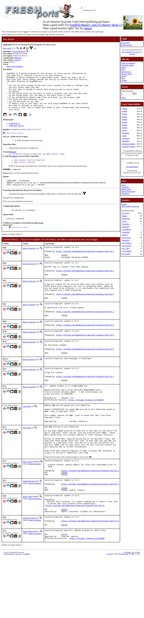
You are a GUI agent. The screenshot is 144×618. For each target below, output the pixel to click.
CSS (133, 613)
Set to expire (126, 238)
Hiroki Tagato (27, 549)
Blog (123, 78)
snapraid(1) (14, 132)
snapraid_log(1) (16, 134)
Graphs (124, 204)
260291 (64, 565)
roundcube (125, 133)
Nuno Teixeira (28, 508)
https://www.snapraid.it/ (15, 67)
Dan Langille (124, 615)
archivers (17, 60)
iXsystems (136, 52)
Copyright (110, 615)
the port (13, 162)
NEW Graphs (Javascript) (130, 206)
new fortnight (126, 251)
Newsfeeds (125, 194)
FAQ (123, 70)
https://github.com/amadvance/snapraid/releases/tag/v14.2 (85, 316)
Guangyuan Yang (29, 531)
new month (126, 254)
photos (88, 28)
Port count (125, 213)
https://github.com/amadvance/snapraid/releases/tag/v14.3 (85, 288)
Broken (124, 216)
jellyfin (124, 130)
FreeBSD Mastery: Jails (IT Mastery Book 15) (96, 24)
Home (124, 185)
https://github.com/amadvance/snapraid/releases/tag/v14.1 (85, 337)
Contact (124, 80)
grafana (124, 109)
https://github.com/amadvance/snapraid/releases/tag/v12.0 (74, 561)
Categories (125, 187)
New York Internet (127, 52)
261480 (64, 540)
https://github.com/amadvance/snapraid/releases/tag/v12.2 (90, 520)
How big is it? (126, 72)
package (14, 166)
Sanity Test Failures (128, 191)
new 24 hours (126, 243)
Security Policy (127, 74)
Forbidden (125, 224)
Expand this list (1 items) (19, 240)
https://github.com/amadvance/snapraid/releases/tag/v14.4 (85, 265)
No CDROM (126, 229)
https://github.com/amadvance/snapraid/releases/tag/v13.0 (85, 363)
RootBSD (132, 54)
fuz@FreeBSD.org (18, 51)
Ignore (124, 221)
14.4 (4, 48)
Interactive (125, 240)
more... (124, 98)
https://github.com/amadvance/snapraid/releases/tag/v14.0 (85, 352)
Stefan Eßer (27, 443)
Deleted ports (126, 189)
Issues (124, 67)
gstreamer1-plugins (128, 144)
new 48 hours (126, 246)
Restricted (125, 227)
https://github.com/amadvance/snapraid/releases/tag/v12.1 (90, 535)
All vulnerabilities (132, 167)
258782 (64, 583)
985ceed (17, 58)
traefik (124, 136)
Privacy (124, 76)
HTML (129, 613)
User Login (125, 43)
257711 (64, 594)
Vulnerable (126, 232)
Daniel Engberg (28, 590)
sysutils (9, 48)
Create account (127, 45)
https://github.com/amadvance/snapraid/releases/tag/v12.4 (85, 378)
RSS (138, 613)
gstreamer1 (126, 138)
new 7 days (126, 248)
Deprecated (126, 219)
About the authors (128, 65)
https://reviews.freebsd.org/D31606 (87, 599)
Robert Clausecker (29, 261)
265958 (64, 522)
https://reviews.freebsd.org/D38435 (86, 437)
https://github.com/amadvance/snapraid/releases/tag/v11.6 (90, 579)
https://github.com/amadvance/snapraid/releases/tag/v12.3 (85, 409)
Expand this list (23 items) (14, 142)
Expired (125, 235)
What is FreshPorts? (129, 63)
